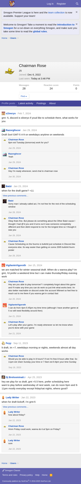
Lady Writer (12, 397)
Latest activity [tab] (25, 103)
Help (37, 475)
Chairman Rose (16, 139)
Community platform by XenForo (26, 481)
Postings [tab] (41, 103)
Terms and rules (9, 475)
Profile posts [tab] (8, 103)
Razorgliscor (13, 130)
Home (45, 475)
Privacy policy (26, 475)
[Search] (77, 4)
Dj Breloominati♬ (16, 377)
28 (24, 88)
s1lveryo (11, 113)
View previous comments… (15, 195)
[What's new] (70, 4)
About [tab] (52, 103)
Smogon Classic (11, 470)
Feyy (8, 343)
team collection (56, 12)
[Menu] (4, 3)
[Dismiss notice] (76, 12)
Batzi (9, 186)
